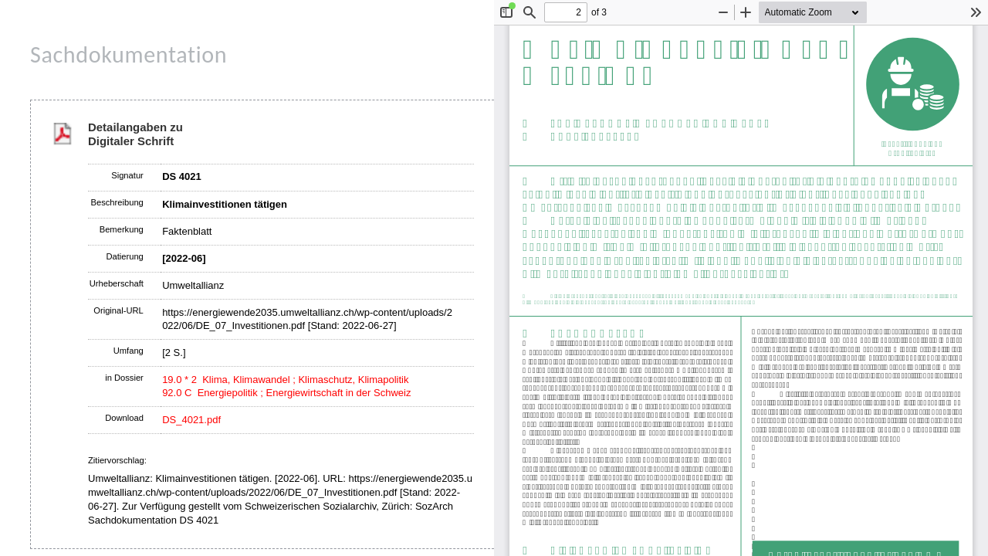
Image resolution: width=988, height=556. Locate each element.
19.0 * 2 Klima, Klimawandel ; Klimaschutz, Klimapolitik (285, 379)
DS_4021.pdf (191, 419)
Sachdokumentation (128, 54)
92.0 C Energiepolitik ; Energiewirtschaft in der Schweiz (286, 392)
